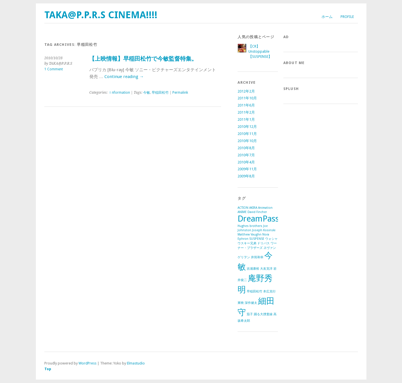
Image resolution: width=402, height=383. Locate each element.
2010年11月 (247, 134)
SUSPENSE (256, 239)
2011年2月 (246, 112)
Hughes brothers (250, 226)
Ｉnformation (119, 93)
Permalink (180, 93)
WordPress (87, 363)
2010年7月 (246, 155)
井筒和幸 (257, 257)
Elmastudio (136, 363)
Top (47, 369)
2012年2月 (246, 91)
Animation (265, 208)
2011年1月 (246, 119)
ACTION (243, 208)
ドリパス (263, 243)
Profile (347, 17)
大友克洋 (266, 269)
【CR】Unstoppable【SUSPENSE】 (260, 51)
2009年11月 (247, 169)
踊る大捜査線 (263, 314)
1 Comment (53, 69)
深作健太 (251, 303)
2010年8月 (246, 148)
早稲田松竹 (160, 93)
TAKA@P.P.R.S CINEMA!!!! (100, 15)
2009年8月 (246, 176)
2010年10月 (247, 141)
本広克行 (269, 291)
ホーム (327, 17)
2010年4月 (246, 162)
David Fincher (257, 212)
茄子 (250, 314)
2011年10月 (247, 98)
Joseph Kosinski (263, 230)
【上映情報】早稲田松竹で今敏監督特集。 (143, 59)
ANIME (242, 212)
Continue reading (124, 76)
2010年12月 (247, 126)
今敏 (146, 93)
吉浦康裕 (253, 269)
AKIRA (253, 208)
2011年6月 (246, 105)
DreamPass (258, 219)
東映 (241, 303)
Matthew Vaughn (249, 234)
